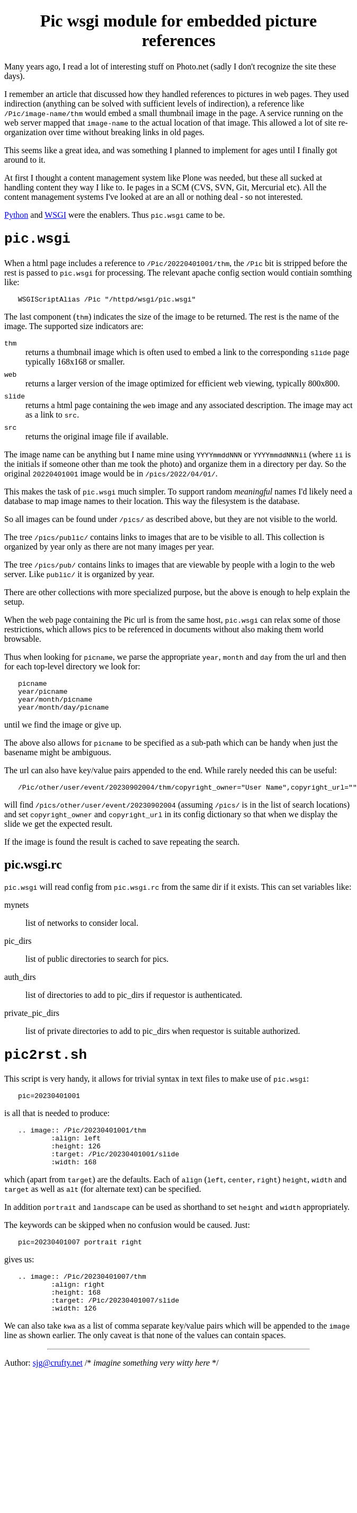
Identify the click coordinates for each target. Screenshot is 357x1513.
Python (16, 214)
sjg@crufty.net (58, 1404)
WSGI (55, 214)
